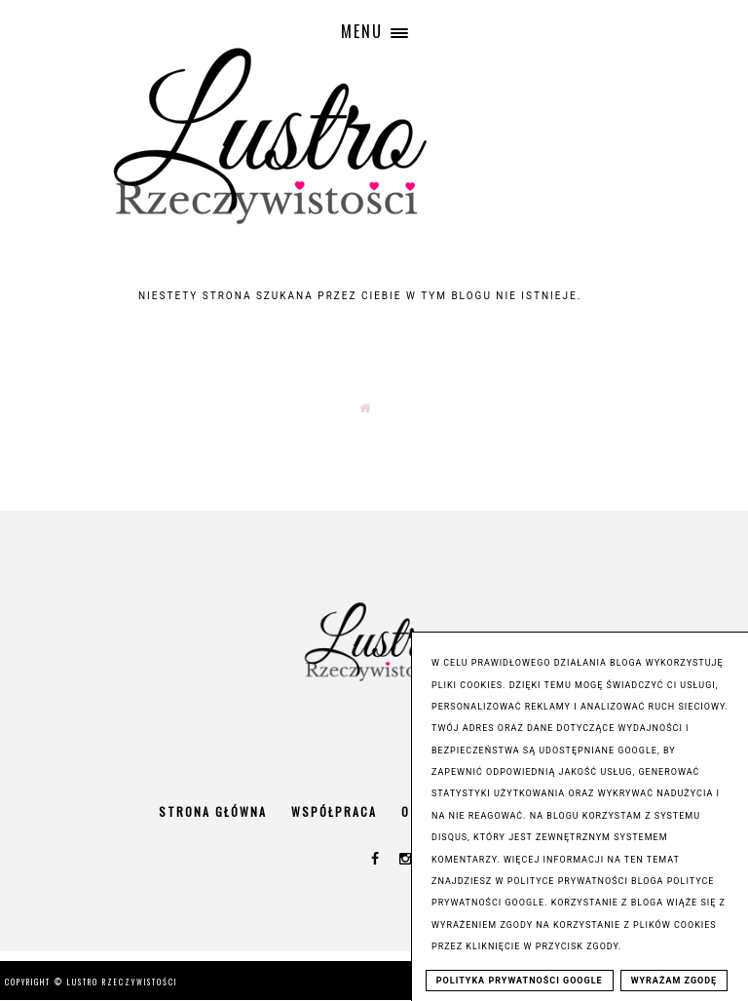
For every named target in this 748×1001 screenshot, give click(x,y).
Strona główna (213, 811)
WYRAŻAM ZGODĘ (674, 980)
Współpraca (334, 811)
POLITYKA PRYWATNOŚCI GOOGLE (519, 980)
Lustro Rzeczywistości (122, 981)
